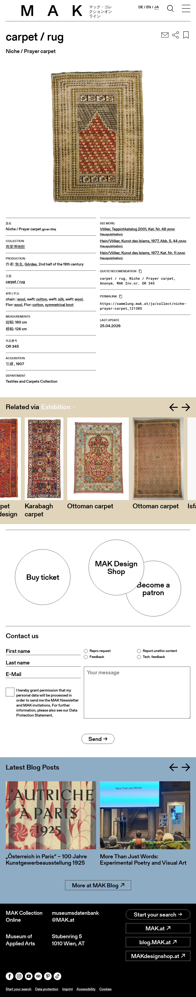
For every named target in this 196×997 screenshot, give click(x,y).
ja (156, 7)
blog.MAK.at (157, 942)
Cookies (105, 989)
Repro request (100, 651)
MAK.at (157, 928)
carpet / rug (15, 281)
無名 (19, 264)
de (140, 7)
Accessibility (86, 989)
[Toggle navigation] (186, 9)
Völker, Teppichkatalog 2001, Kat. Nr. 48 (137, 231)
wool (21, 299)
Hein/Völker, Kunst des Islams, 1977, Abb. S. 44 (143, 243)
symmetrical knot (59, 304)
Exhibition (55, 407)
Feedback (97, 657)
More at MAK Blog (98, 885)
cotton (41, 299)
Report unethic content (160, 651)
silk (61, 299)
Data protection (46, 989)
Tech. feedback (154, 657)
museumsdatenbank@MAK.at (75, 916)
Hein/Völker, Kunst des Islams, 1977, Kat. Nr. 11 (142, 255)
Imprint (67, 989)
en (148, 7)
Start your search (158, 914)
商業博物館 (15, 246)
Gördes (30, 264)
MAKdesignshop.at (158, 956)
